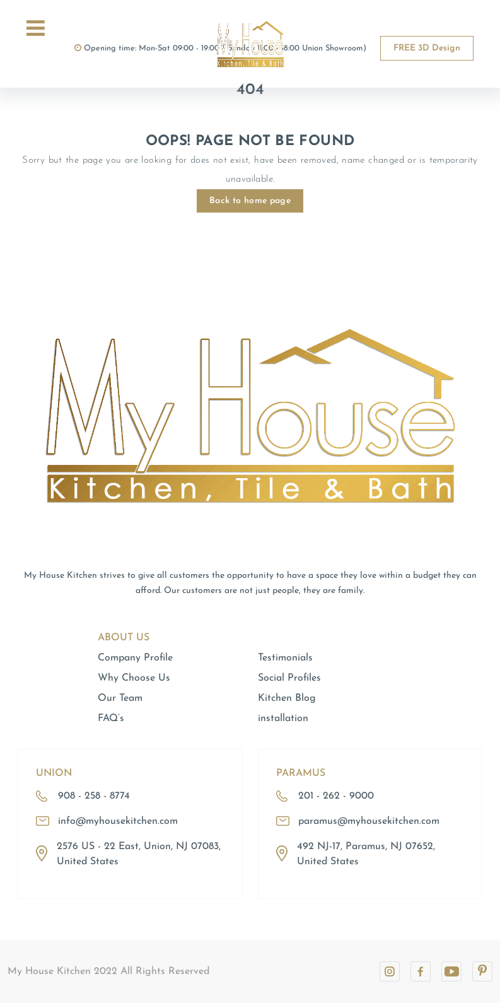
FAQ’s (111, 718)
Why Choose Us (134, 678)
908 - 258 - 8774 (94, 796)
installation (283, 718)
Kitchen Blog (287, 698)
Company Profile (135, 658)
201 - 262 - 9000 (336, 796)
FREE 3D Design (426, 48)
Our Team (120, 698)
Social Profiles (289, 678)
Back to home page (250, 201)
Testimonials (285, 658)
